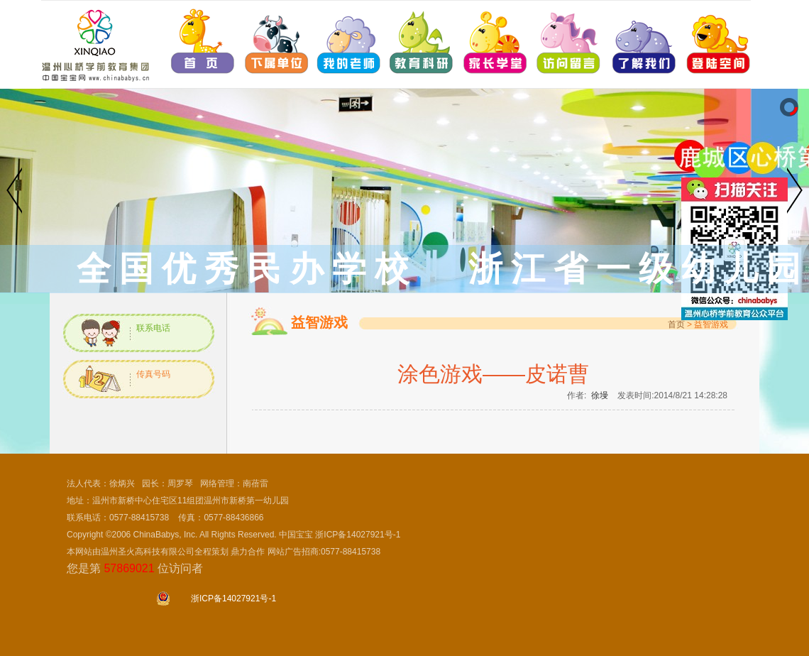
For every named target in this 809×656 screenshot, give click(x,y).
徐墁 (599, 395)
